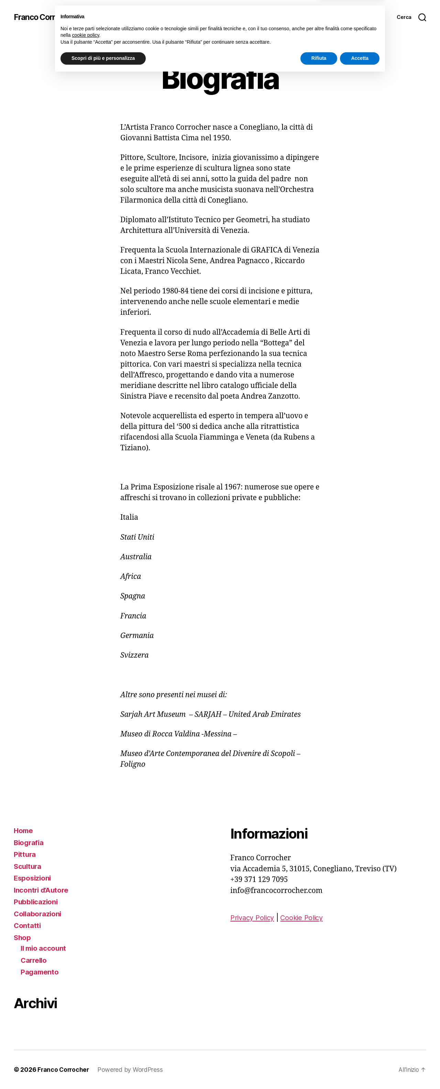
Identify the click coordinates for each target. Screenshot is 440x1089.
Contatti (28, 925)
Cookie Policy (305, 917)
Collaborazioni (38, 913)
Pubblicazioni (36, 901)
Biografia (29, 842)
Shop (23, 937)
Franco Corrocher (46, 17)
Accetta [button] (359, 1070)
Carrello (34, 960)
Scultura (28, 866)
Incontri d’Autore (42, 890)
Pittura (25, 854)
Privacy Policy (253, 917)
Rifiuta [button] (319, 1070)
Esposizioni (33, 878)
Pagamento (40, 972)
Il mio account (44, 948)
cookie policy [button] (85, 1047)
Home (24, 830)
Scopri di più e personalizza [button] (103, 1070)
